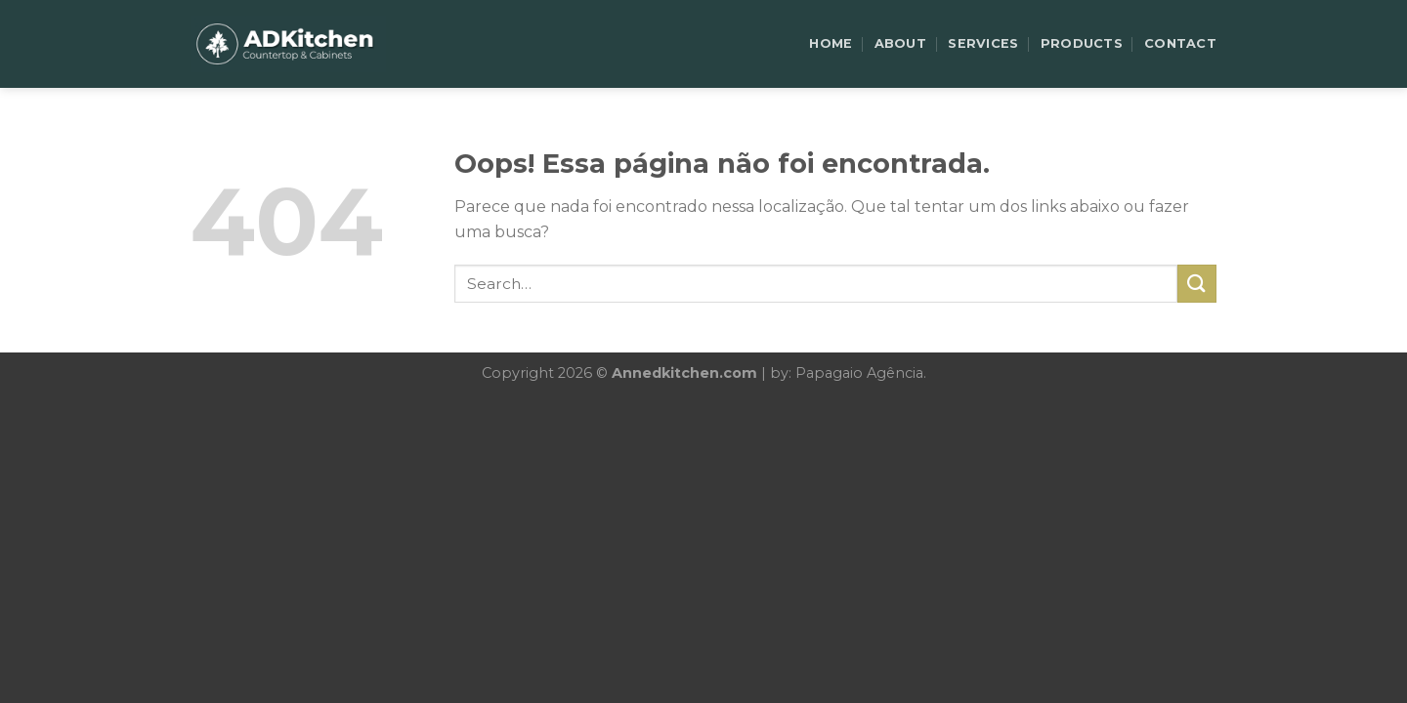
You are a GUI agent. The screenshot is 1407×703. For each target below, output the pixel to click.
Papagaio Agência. (860, 373)
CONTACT (1180, 43)
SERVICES (983, 43)
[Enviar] (1196, 284)
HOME (830, 43)
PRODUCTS (1082, 43)
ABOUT (900, 43)
